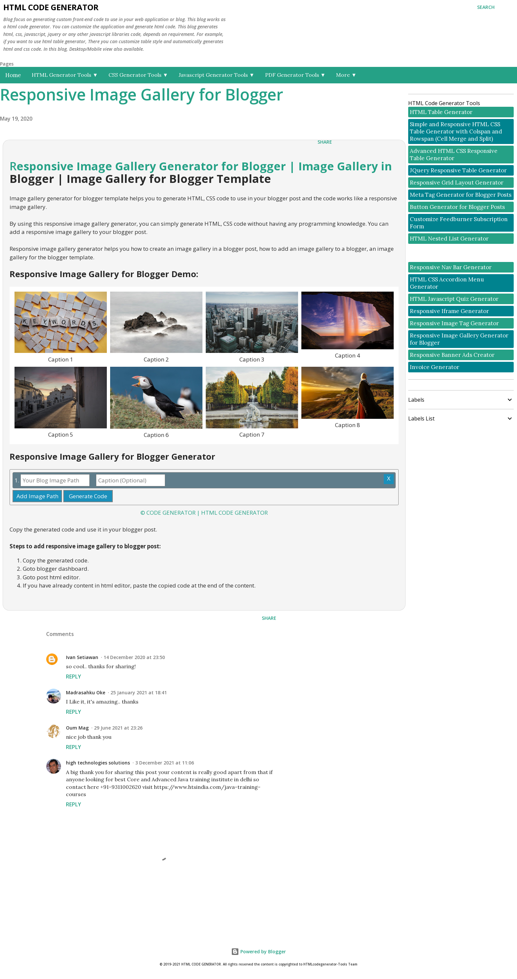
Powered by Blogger (258, 951)
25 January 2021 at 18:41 (138, 692)
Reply (73, 676)
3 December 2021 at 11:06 (164, 763)
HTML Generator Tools (65, 75)
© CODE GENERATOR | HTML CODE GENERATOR (204, 512)
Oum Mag (77, 728)
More (346, 75)
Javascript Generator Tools (217, 75)
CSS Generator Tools (138, 75)
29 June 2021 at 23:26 (118, 728)
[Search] (486, 7)
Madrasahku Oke (85, 692)
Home (13, 75)
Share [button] (325, 142)
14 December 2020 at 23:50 (134, 657)
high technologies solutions (98, 763)
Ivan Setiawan (82, 657)
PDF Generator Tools (295, 75)
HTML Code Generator (51, 7)
